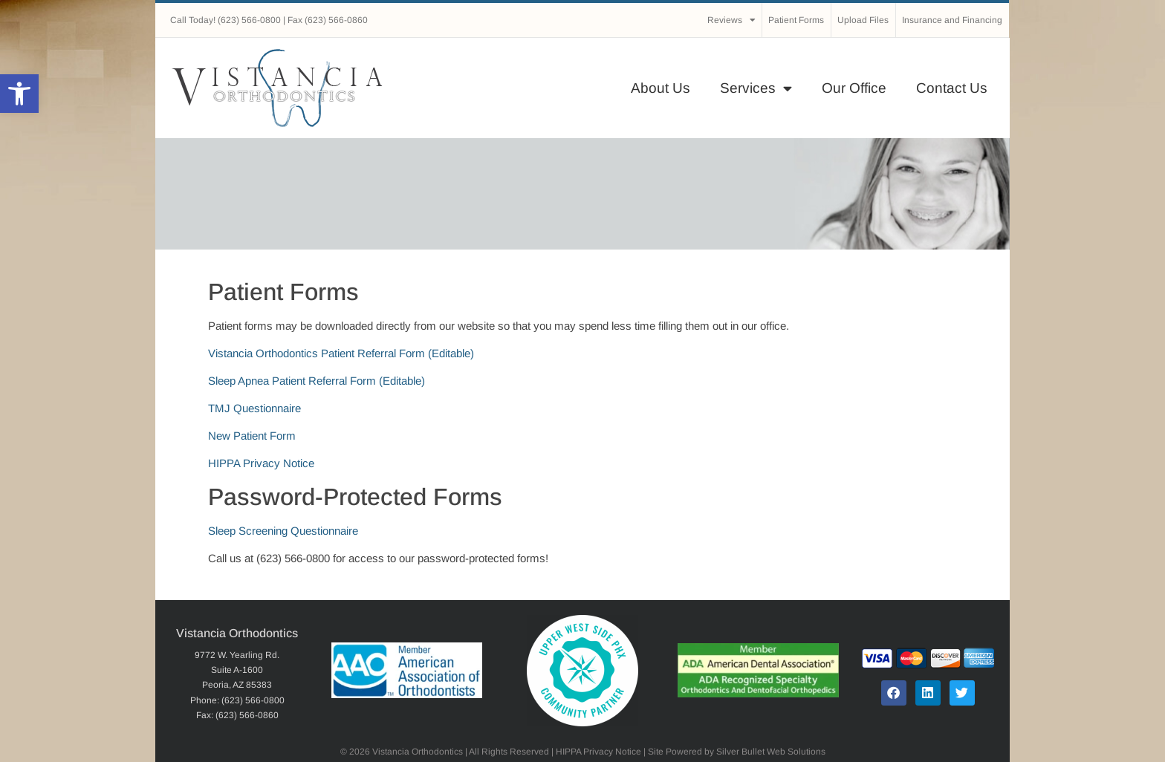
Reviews (717, 20)
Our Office (854, 88)
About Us (660, 88)
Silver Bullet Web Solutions (770, 751)
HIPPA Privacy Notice (261, 463)
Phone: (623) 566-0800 (237, 700)
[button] (19, 93)
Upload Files (857, 20)
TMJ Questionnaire (254, 408)
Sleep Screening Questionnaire (283, 530)
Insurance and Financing (950, 20)
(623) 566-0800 (249, 20)
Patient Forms (786, 20)
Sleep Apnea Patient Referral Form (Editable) (316, 380)
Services (756, 88)
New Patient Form (252, 435)
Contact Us (951, 88)
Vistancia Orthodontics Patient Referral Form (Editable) (341, 353)
